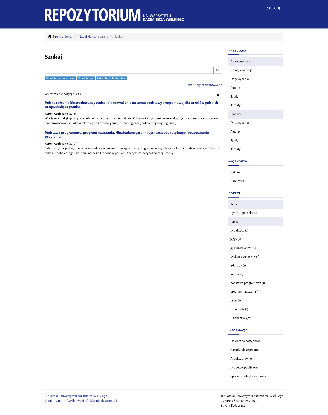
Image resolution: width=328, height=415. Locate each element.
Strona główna (62, 36)
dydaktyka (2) (240, 230)
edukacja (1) (238, 265)
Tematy (236, 105)
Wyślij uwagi (75, 400)
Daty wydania (240, 79)
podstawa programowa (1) (248, 283)
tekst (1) (236, 300)
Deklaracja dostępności (246, 341)
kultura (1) (237, 274)
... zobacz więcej (241, 318)
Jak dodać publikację (244, 367)
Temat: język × (86, 78)
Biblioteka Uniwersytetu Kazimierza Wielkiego (76, 396)
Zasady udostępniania (245, 350)
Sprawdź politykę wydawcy (248, 376)
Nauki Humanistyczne (93, 36)
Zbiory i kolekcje (241, 70)
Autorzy (236, 87)
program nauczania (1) (245, 291)
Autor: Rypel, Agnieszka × (111, 78)
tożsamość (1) (239, 309)
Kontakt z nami (55, 400)
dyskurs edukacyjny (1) (245, 256)
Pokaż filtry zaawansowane (204, 85)
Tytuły (234, 96)
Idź (217, 70)
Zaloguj (235, 172)
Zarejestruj (238, 181)
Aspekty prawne (241, 358)
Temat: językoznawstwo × (60, 78)
